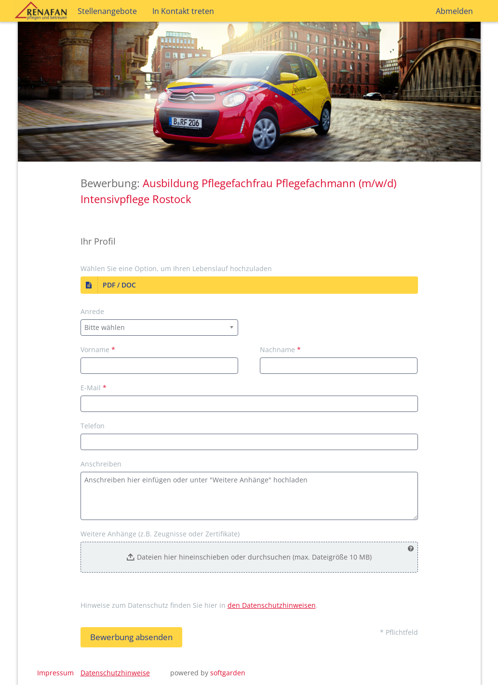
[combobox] (159, 327)
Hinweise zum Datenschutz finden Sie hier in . (199, 605)
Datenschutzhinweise (115, 672)
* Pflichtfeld (399, 632)
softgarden (227, 672)
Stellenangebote (107, 11)
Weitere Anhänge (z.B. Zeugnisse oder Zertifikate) (160, 533)
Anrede (92, 311)
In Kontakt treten (183, 11)
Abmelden (454, 11)
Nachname (280, 349)
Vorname (98, 349)
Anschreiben (101, 463)
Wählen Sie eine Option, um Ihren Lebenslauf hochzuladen (176, 268)
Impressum (55, 672)
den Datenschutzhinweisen (272, 605)
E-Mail (94, 387)
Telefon (93, 425)
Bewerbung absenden (131, 637)
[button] (249, 285)
